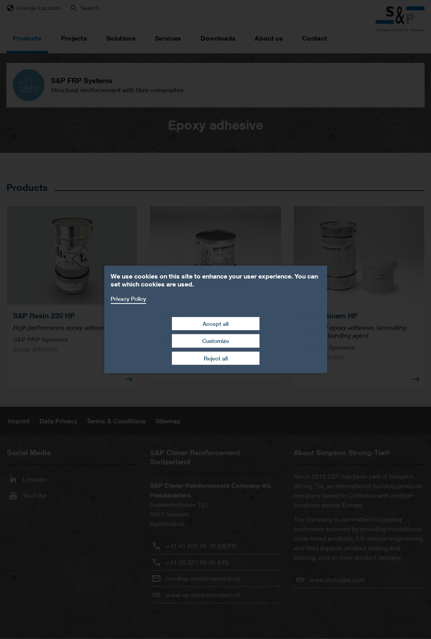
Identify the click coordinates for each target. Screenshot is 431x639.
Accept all (215, 323)
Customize (215, 340)
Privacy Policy (128, 298)
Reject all (216, 358)
